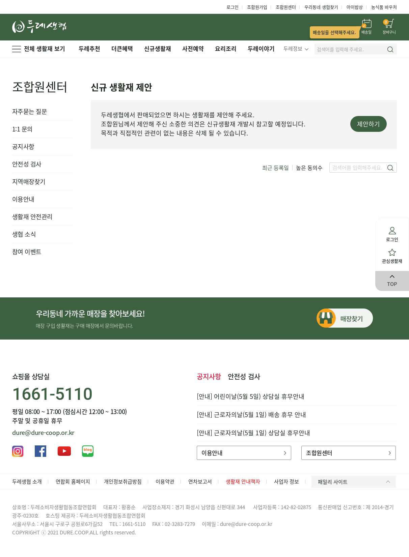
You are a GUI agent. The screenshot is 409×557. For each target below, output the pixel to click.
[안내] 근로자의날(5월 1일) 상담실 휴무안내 (253, 432)
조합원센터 (286, 7)
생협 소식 (24, 234)
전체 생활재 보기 (38, 48)
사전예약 (193, 48)
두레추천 (89, 48)
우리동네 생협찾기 (321, 7)
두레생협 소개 (27, 481)
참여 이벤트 (27, 251)
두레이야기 (261, 48)
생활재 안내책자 (243, 481)
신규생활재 (157, 48)
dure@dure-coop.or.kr (43, 432)
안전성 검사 (27, 164)
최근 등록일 (275, 168)
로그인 (232, 7)
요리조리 (226, 48)
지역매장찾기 (29, 181)
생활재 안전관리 (32, 216)
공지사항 (23, 146)
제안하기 (368, 123)
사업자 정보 (286, 481)
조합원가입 (257, 7)
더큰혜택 (122, 48)
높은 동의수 (309, 168)
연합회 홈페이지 (73, 481)
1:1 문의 (22, 129)
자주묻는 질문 (29, 111)
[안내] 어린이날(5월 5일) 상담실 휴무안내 (250, 396)
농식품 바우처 (384, 7)
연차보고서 (200, 481)
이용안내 (23, 199)
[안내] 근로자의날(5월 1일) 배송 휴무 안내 (251, 414)
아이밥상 (355, 7)
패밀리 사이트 (355, 482)
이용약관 (165, 481)
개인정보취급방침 (123, 481)
